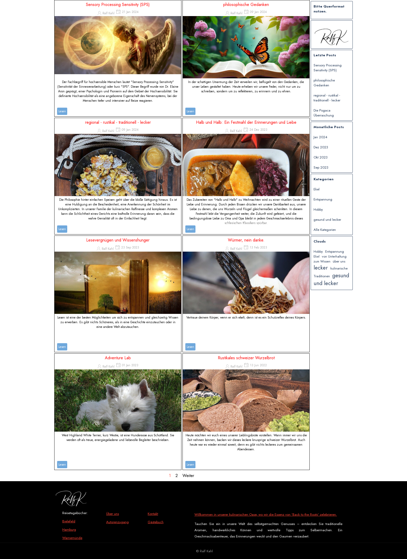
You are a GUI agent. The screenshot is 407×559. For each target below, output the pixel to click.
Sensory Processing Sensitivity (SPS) (118, 5)
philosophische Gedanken (246, 5)
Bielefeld (68, 521)
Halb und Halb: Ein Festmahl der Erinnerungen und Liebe (246, 122)
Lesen (62, 111)
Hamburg (69, 529)
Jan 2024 (320, 137)
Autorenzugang (117, 522)
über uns (339, 261)
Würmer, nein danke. (246, 240)
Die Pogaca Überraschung (324, 113)
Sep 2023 (321, 167)
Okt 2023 (321, 157)
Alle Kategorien (325, 229)
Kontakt (153, 513)
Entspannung (323, 199)
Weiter (188, 476)
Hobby (318, 209)
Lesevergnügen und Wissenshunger (118, 240)
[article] (117, 58)
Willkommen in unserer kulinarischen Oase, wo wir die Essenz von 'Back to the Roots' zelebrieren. (265, 514)
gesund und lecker (327, 219)
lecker (321, 268)
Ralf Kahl (108, 13)
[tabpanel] (81, 529)
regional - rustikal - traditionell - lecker (118, 122)
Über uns (112, 513)
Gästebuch (156, 522)
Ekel (317, 189)
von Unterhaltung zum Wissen (330, 259)
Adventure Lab (118, 358)
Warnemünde (72, 537)
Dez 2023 (321, 147)
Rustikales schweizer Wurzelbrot (246, 358)
